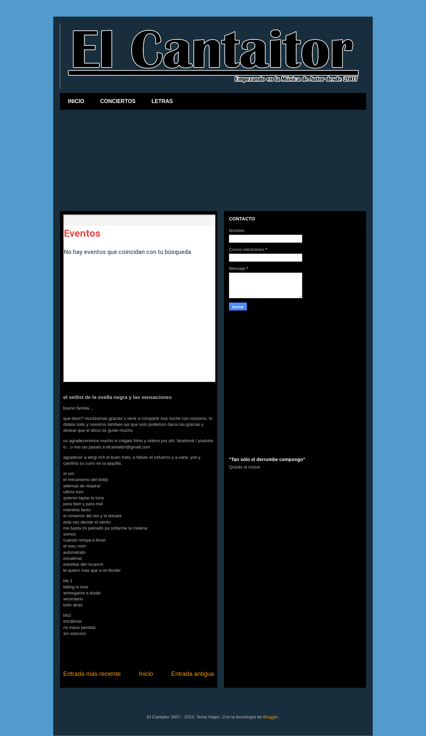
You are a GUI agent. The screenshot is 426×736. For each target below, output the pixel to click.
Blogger (270, 716)
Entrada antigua (192, 674)
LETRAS (162, 101)
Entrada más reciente (92, 674)
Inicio (146, 674)
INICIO (76, 101)
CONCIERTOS (117, 101)
